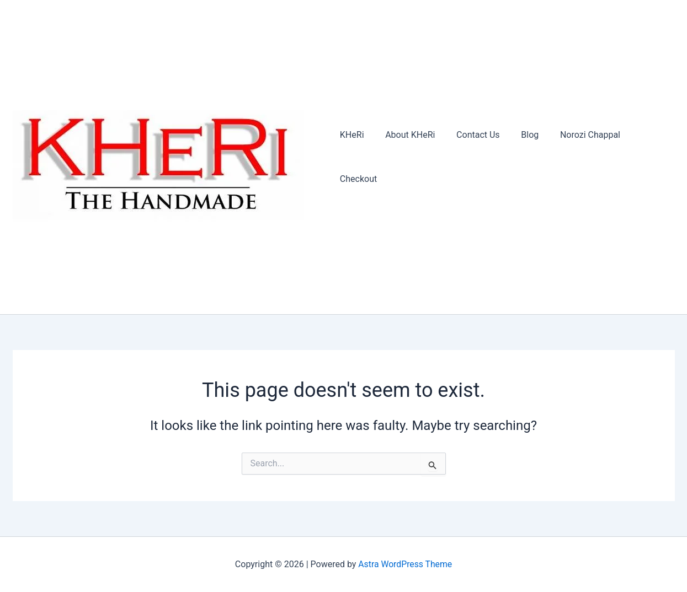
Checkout (647, 157)
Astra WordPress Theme (405, 564)
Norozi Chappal (581, 157)
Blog (524, 157)
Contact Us (476, 157)
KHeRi (357, 157)
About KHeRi (411, 157)
